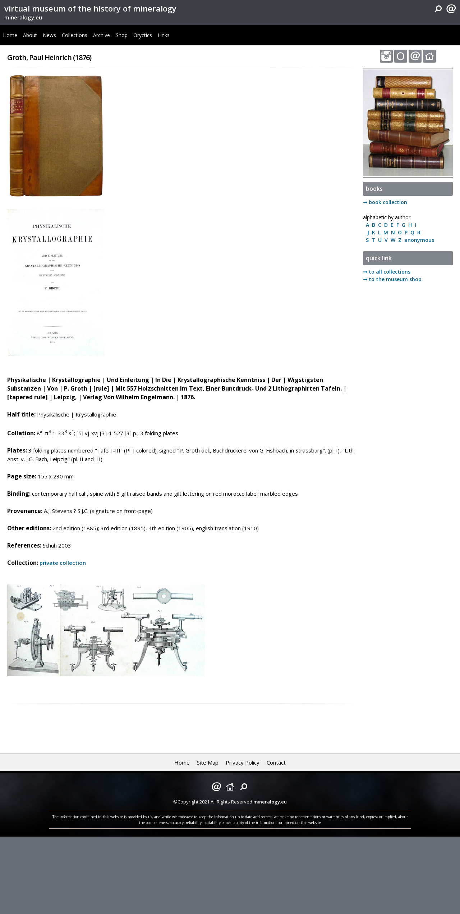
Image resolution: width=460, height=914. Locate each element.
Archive (101, 35)
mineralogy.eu (23, 17)
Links (164, 35)
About (30, 35)
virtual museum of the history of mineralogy (90, 8)
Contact (276, 762)
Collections (74, 35)
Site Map (207, 762)
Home (10, 35)
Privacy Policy (242, 762)
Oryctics (142, 35)
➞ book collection (385, 202)
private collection (63, 562)
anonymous (417, 240)
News (49, 35)
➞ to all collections (386, 271)
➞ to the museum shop (392, 279)
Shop (122, 35)
